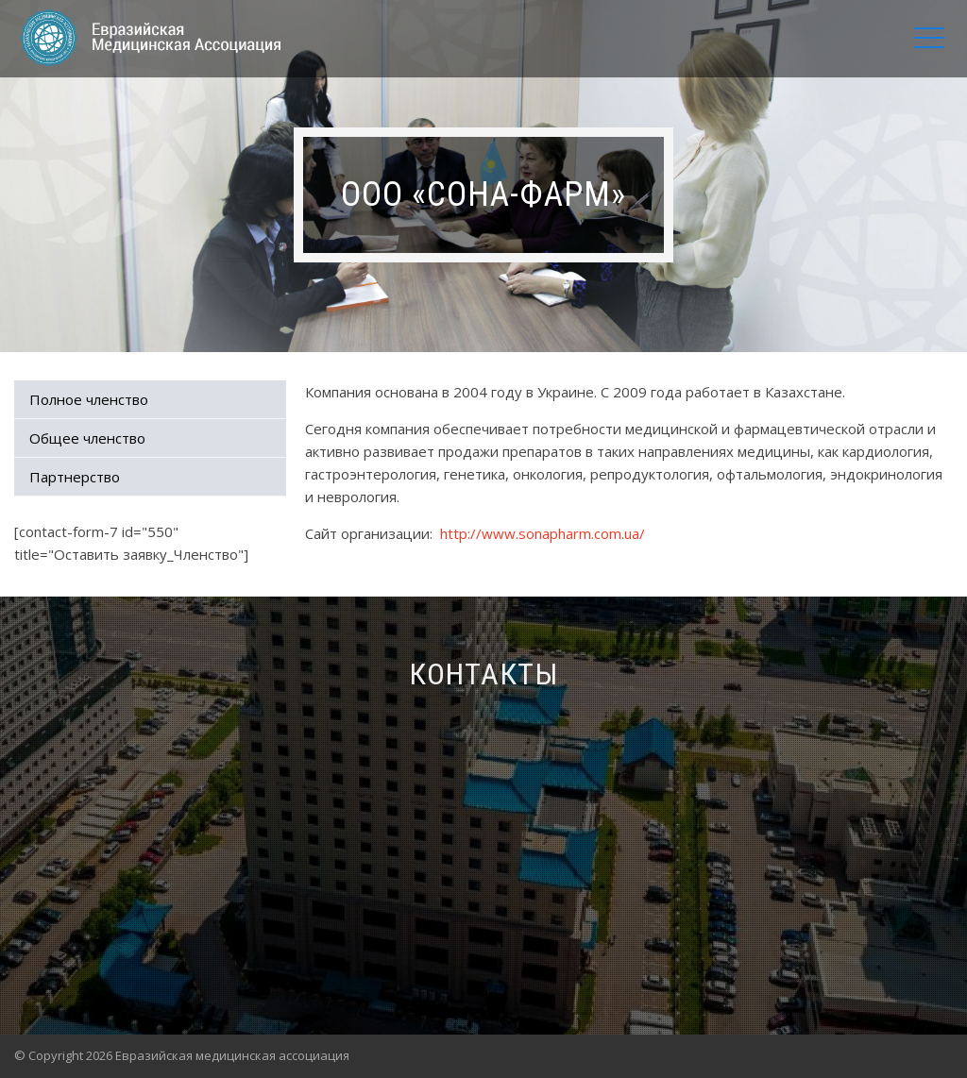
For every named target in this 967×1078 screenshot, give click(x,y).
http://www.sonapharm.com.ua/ (542, 533)
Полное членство (88, 399)
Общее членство (87, 438)
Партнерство (74, 476)
